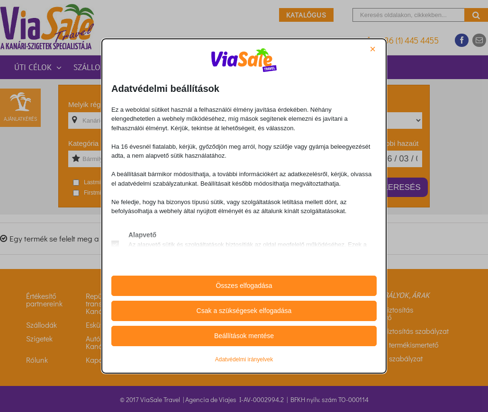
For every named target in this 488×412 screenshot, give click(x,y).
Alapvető (142, 235)
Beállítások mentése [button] (244, 336)
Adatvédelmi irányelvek (244, 359)
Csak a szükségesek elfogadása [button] (244, 310)
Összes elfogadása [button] (244, 285)
